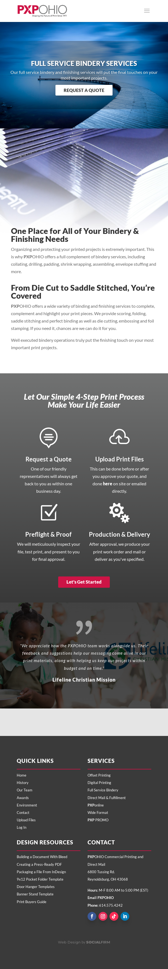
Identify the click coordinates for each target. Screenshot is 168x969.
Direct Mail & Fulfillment (107, 798)
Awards (23, 798)
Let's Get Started (84, 582)
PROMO (98, 820)
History (23, 782)
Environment (27, 805)
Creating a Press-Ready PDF (39, 864)
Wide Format (98, 812)
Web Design (69, 942)
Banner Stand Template (35, 894)
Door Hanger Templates (36, 886)
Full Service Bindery (103, 790)
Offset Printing (99, 775)
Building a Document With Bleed (42, 857)
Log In (21, 827)
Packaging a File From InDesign (41, 872)
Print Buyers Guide (31, 902)
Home (21, 775)
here (107, 483)
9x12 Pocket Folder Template (40, 879)
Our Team (24, 790)
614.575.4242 (111, 905)
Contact (23, 812)
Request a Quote (84, 90)
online (96, 805)
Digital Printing (99, 782)
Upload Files (26, 820)
